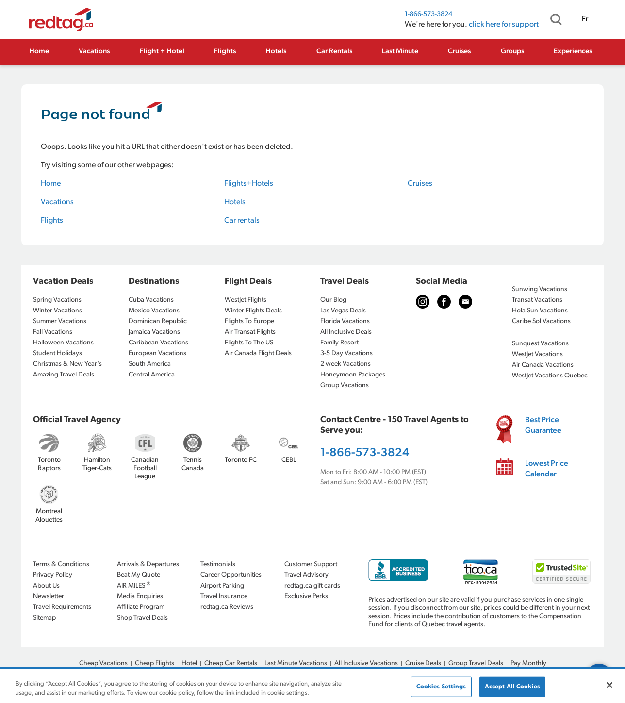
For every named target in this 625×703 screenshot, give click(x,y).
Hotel (189, 663)
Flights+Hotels (248, 184)
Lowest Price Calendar (546, 469)
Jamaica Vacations (154, 332)
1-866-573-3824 (428, 14)
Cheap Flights (154, 663)
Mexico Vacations (154, 310)
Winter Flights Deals (253, 310)
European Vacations (157, 353)
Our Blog (333, 300)
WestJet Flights (245, 300)
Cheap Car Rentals (230, 663)
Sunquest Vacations (540, 343)
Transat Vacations (537, 300)
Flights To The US (249, 342)
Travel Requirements (62, 607)
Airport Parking (222, 585)
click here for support (504, 25)
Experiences (573, 51)
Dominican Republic (158, 321)
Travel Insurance (223, 596)
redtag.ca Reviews (226, 607)
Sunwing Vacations (539, 289)
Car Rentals (334, 51)
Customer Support (310, 564)
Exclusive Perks (306, 596)
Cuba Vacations (151, 300)
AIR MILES (133, 585)
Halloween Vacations (63, 342)
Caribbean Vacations (158, 342)
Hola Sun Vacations (540, 310)
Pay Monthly (528, 663)
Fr (585, 19)
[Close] (609, 685)
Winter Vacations (57, 310)
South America (150, 364)
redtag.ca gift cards (312, 585)
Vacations (94, 51)
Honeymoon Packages (352, 374)
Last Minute (400, 51)
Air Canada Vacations (543, 365)
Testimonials (217, 564)
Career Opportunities (231, 575)
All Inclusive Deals (346, 332)
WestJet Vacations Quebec (550, 375)
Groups (512, 51)
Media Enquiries (140, 596)
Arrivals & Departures (148, 564)
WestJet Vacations (537, 354)
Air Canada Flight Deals (258, 353)
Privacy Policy (52, 575)
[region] (312, 686)
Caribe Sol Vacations (541, 321)
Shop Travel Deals (142, 617)
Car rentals (242, 221)
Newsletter (48, 596)
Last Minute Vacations (295, 663)
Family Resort (339, 342)
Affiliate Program (140, 607)
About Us (46, 585)
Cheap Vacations (103, 663)
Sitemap (44, 617)
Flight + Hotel (162, 51)
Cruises (459, 51)
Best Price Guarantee (543, 425)
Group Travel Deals (475, 663)
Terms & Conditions (61, 564)
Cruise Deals (423, 663)
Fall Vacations (52, 332)
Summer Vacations (59, 321)
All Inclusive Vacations (366, 663)
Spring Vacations (57, 300)
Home (39, 51)
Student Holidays (57, 353)
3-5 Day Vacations (346, 353)
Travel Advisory (306, 575)
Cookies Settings (441, 687)
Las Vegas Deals (343, 310)
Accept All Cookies (512, 687)
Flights (225, 51)
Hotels (275, 51)
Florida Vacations (345, 321)
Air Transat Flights (250, 332)
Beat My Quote (138, 575)
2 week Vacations (345, 364)
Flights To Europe (249, 321)
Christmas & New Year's (67, 364)
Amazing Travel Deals (63, 374)
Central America (152, 374)
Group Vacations (344, 385)
